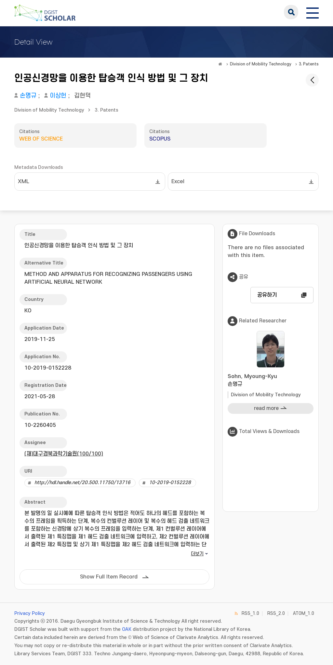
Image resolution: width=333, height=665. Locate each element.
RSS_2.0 (276, 613)
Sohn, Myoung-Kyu (270, 380)
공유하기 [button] (267, 295)
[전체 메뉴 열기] (312, 12)
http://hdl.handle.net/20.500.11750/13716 (82, 482)
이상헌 (58, 95)
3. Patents (309, 64)
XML (23, 181)
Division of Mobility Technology (260, 64)
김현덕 (82, 95)
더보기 (197, 554)
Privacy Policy (29, 613)
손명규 (28, 95)
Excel (177, 181)
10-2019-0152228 (170, 482)
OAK (126, 629)
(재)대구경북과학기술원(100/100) (63, 454)
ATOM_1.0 (303, 613)
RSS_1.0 (250, 613)
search (291, 12)
